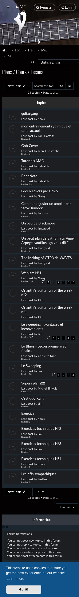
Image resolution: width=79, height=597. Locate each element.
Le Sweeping (31, 365)
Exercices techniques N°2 (41, 428)
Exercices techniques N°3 (41, 443)
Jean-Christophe (48, 151)
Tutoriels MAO (32, 161)
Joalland (43, 479)
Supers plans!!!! (33, 383)
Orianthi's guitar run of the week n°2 (46, 292)
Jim (40, 334)
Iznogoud (44, 228)
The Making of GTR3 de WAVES (46, 258)
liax (40, 371)
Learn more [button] (15, 578)
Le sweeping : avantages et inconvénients (42, 326)
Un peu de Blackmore (38, 223)
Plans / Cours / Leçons (22, 72)
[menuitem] (21, 7)
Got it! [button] (23, 589)
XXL (40, 300)
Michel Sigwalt (47, 388)
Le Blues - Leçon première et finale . (43, 348)
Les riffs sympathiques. (39, 474)
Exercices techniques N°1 (41, 459)
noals (41, 119)
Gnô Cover (29, 145)
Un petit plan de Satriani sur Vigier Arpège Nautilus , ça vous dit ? (48, 240)
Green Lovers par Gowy (39, 191)
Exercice (27, 413)
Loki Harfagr (46, 136)
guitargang (29, 113)
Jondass (43, 213)
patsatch (43, 166)
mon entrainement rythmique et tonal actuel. (46, 128)
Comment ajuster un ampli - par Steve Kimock (46, 205)
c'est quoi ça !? (32, 398)
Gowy (42, 196)
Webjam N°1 (31, 273)
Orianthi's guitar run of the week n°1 (46, 309)
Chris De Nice (47, 356)
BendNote (29, 176)
